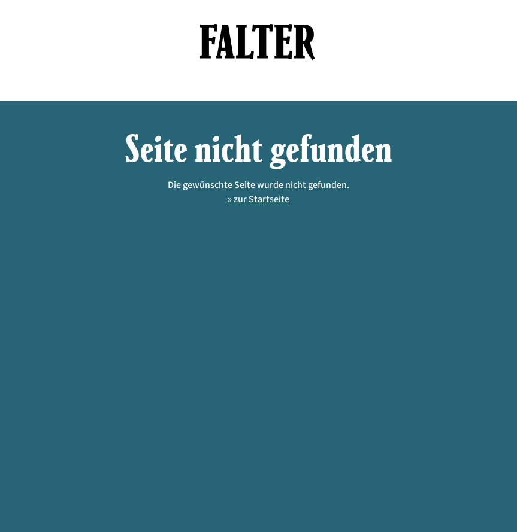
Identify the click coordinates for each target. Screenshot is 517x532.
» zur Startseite (258, 199)
